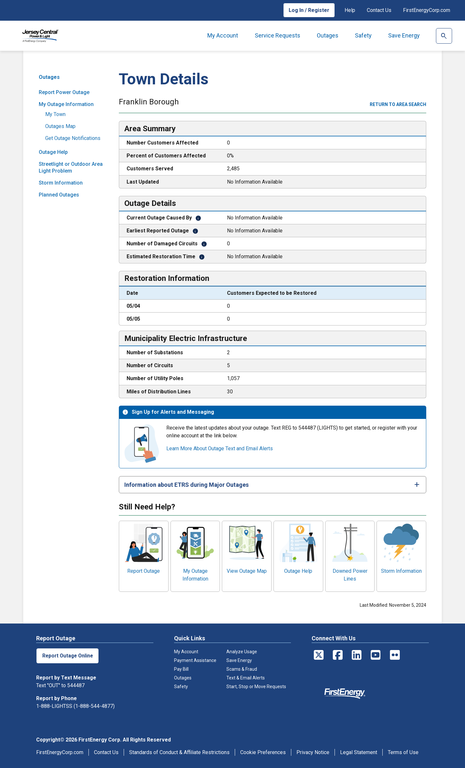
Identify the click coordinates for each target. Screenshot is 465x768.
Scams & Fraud (241, 669)
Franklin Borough (149, 102)
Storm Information (61, 183)
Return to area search (398, 104)
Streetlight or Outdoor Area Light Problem (71, 167)
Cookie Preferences (263, 752)
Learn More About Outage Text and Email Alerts (219, 448)
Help (350, 10)
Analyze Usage (241, 651)
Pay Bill (181, 669)
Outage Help (53, 152)
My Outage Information (66, 104)
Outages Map (60, 126)
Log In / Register (309, 10)
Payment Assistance (195, 660)
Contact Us (379, 10)
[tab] (272, 484)
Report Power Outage (64, 92)
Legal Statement (358, 752)
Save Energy (404, 35)
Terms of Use (403, 752)
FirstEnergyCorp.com (426, 10)
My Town (55, 114)
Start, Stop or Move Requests (256, 686)
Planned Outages (59, 195)
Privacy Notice (312, 752)
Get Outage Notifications (72, 138)
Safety (363, 35)
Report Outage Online (68, 656)
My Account (222, 35)
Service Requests (277, 35)
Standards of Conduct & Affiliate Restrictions (179, 752)
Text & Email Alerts (245, 677)
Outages (327, 35)
